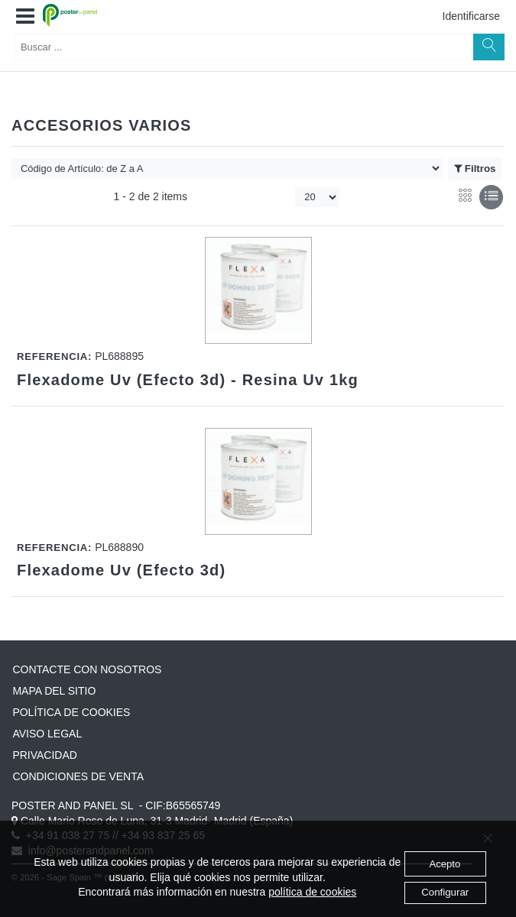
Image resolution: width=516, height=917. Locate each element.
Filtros (474, 169)
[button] (25, 17)
